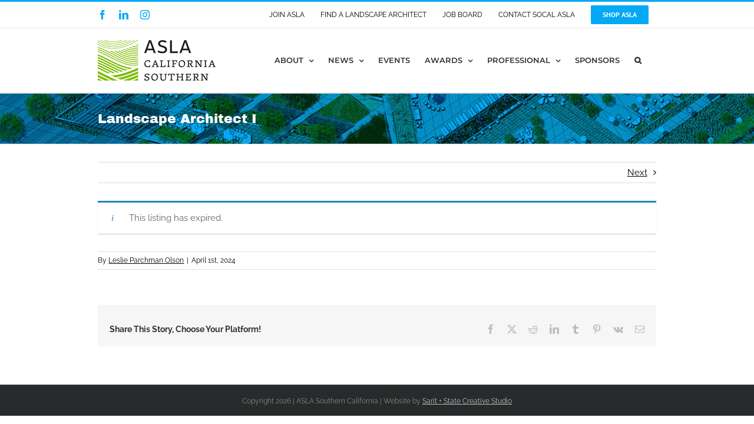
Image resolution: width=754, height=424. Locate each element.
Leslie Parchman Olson (146, 260)
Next (637, 172)
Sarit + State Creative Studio (467, 401)
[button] (652, 60)
